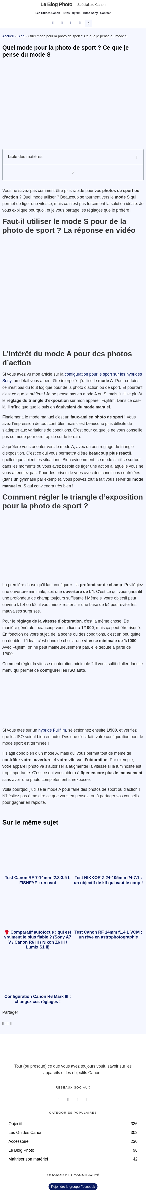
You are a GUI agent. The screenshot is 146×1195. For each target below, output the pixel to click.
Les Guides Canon (47, 13)
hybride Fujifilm (52, 730)
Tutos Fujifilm (71, 13)
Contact (105, 13)
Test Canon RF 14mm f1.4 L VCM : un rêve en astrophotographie (108, 935)
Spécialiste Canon (91, 5)
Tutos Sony (90, 13)
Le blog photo (56, 4)
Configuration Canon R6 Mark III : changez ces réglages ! (37, 999)
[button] (89, 22)
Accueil (8, 36)
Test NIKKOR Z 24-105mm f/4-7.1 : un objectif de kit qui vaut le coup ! (108, 880)
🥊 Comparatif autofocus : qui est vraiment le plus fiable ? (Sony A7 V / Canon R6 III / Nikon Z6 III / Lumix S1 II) (37, 940)
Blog (20, 36)
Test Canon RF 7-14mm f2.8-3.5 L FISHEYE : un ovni (38, 880)
